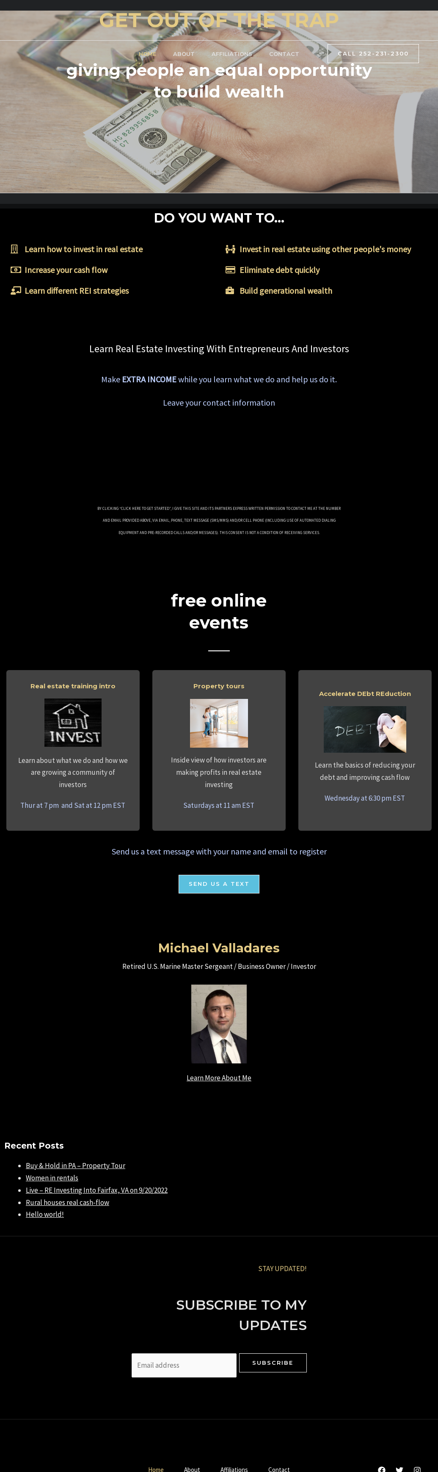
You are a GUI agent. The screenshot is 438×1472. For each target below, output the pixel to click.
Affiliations (232, 53)
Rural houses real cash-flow (67, 1203)
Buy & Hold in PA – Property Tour (75, 1166)
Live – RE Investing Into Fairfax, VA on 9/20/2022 (97, 1190)
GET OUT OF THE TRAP (219, 20)
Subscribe (272, 1363)
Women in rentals (52, 1178)
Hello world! (45, 1214)
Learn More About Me (219, 1078)
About (184, 53)
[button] (219, 884)
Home (147, 53)
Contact (284, 53)
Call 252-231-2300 (373, 53)
